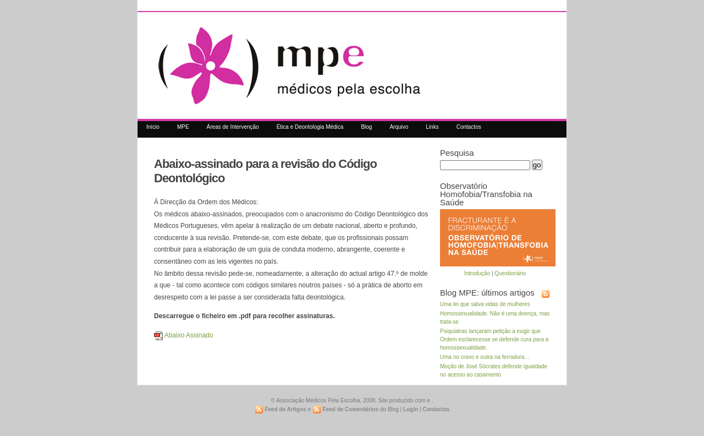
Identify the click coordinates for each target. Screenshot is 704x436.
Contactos (469, 127)
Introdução (477, 273)
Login (410, 409)
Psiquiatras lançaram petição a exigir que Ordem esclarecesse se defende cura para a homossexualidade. (494, 339)
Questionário (510, 273)
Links (432, 127)
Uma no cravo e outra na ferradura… (485, 357)
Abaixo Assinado (183, 335)
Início (153, 127)
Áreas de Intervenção (233, 127)
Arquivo (398, 127)
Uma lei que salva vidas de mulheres (485, 304)
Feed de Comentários (345, 409)
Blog (366, 127)
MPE (183, 127)
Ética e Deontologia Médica (310, 127)
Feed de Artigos (280, 409)
